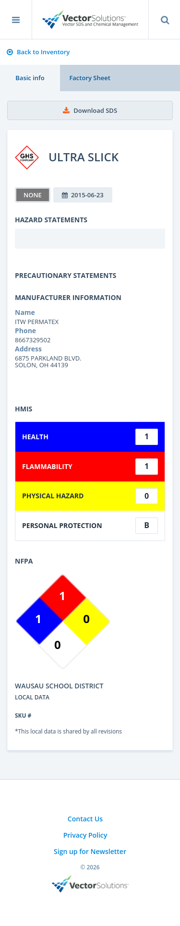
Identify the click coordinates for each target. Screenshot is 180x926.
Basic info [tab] (29, 77)
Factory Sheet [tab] (89, 77)
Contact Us (85, 818)
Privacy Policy (85, 835)
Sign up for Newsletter (90, 851)
